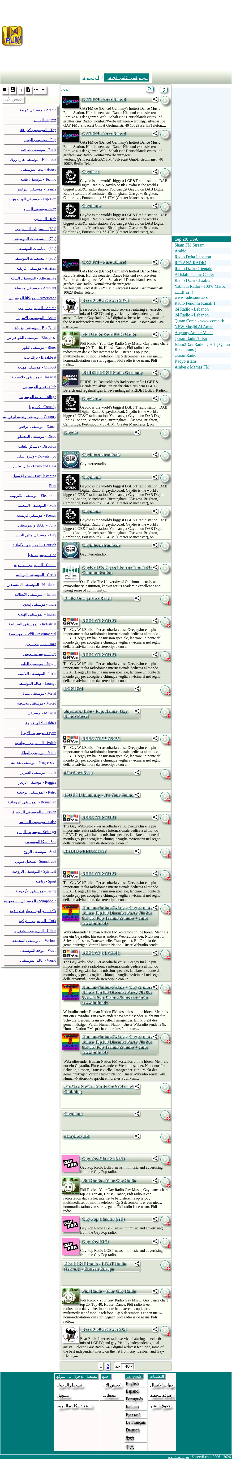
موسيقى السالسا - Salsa (37, 822)
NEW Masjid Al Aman (194, 326)
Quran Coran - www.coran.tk (199, 321)
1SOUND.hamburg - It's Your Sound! (99, 794)
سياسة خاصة (178, 1457)
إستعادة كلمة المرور (74, 1405)
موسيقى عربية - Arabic (38, 110)
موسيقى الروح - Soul (39, 852)
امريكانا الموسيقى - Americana (32, 298)
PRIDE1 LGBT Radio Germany (112, 372)
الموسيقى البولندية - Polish (35, 743)
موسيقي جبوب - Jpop (39, 654)
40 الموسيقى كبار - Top (38, 130)
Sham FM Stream (190, 245)
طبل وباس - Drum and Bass (34, 466)
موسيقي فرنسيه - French (36, 515)
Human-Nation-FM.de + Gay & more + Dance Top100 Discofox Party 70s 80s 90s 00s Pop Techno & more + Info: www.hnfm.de (119, 915)
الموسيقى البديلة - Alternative (33, 278)
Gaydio (70, 432)
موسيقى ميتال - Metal (38, 693)
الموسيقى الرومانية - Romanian (32, 802)
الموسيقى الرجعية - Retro (36, 792)
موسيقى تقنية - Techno (38, 179)
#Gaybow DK (76, 1135)
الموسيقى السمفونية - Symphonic (30, 901)
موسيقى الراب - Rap (40, 209)
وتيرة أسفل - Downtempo (36, 456)
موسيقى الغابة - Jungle (38, 664)
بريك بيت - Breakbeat (40, 357)
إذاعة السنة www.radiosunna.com (193, 295)
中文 (130, 1446)
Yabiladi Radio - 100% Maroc (200, 286)
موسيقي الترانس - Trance (36, 189)
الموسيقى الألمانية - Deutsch (34, 545)
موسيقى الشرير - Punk (38, 772)
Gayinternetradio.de (101, 454)
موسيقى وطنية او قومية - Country (29, 417)
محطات (109, 1395)
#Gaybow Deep (78, 772)
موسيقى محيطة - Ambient (35, 288)
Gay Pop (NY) (95, 1241)
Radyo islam (185, 361)
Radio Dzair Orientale (193, 268)
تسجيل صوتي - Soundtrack (35, 861)
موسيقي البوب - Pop (40, 140)
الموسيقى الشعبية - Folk (37, 505)
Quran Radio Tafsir (191, 338)
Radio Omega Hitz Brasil (87, 598)
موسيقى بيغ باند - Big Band (35, 328)
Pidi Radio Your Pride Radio (109, 334)
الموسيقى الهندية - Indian (36, 614)
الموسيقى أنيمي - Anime (37, 308)
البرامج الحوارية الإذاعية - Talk (33, 911)
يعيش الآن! (112, 1385)
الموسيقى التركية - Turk (37, 921)
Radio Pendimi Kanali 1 (195, 303)
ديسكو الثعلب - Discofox (37, 446)
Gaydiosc (90, 171)
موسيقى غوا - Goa (42, 555)
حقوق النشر (160, 1405)
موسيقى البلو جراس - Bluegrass (31, 338)
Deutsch (133, 1430)
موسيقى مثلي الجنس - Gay (35, 535)
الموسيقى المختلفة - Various (34, 941)
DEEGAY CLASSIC (101, 738)
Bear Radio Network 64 (104, 1329)
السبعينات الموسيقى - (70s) (34, 239)
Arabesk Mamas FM (192, 367)
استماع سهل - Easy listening (34, 476)
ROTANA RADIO (190, 262)
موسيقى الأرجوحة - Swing (36, 891)
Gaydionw (91, 205)
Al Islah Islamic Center (194, 274)
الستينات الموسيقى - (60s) (35, 229)
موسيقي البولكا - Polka (38, 753)
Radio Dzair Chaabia (192, 280)
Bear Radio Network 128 (105, 300)
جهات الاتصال (162, 1385)
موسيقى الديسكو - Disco (37, 436)
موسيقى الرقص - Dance (37, 427)
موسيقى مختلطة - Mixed (36, 703)
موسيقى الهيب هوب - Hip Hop (32, 199)
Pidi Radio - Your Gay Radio (109, 1180)
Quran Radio (185, 355)
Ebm (52, 486)
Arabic (180, 251)
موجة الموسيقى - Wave (38, 950)
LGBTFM (73, 688)
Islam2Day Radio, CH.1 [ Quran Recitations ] (202, 347)
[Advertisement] (129, 35)
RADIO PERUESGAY (85, 850)
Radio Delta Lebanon (193, 257)
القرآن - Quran (45, 120)
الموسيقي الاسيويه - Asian (36, 318)
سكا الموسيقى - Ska (40, 842)
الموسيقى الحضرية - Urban (35, 931)
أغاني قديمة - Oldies (40, 723)
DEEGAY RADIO (99, 620)
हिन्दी (130, 1438)
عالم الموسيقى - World (38, 960)
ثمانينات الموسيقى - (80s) (36, 249)
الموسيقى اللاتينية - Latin (37, 674)
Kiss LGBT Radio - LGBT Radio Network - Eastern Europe (95, 1266)
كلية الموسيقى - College (37, 397)
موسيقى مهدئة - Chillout (37, 367)
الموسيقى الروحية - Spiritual (34, 871)
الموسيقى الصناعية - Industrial (32, 624)
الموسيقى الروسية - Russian (34, 812)
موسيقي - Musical (42, 713)
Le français (136, 1422)
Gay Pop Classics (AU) (103, 1158)
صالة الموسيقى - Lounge (36, 683)
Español (132, 1391)
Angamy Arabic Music (194, 332)
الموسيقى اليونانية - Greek (36, 575)
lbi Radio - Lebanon (192, 309)
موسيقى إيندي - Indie (39, 604)
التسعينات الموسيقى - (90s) (34, 258)
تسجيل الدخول (69, 1385)
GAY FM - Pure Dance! (104, 99)
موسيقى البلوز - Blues (39, 347)
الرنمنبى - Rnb (45, 219)
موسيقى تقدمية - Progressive (33, 763)
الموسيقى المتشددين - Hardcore (31, 585)
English (132, 1383)
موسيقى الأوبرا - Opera (38, 733)
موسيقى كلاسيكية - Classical (33, 377)
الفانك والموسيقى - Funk (37, 525)
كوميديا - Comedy (42, 407)
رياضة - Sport (45, 881)
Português (134, 1399)
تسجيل (63, 1395)
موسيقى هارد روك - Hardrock (33, 160)
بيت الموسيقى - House (38, 169)
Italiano (132, 1406)
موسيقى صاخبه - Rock (38, 150)
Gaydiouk (91, 476)
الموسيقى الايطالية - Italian (35, 594)
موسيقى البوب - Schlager (36, 832)
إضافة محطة (161, 1395)
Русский (133, 1414)
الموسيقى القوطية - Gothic (35, 565)
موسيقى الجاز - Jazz (40, 644)
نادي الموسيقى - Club (39, 387)
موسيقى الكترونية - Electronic (33, 496)
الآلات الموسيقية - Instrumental (32, 634)
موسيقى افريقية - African (36, 268)
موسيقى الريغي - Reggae (36, 782)
